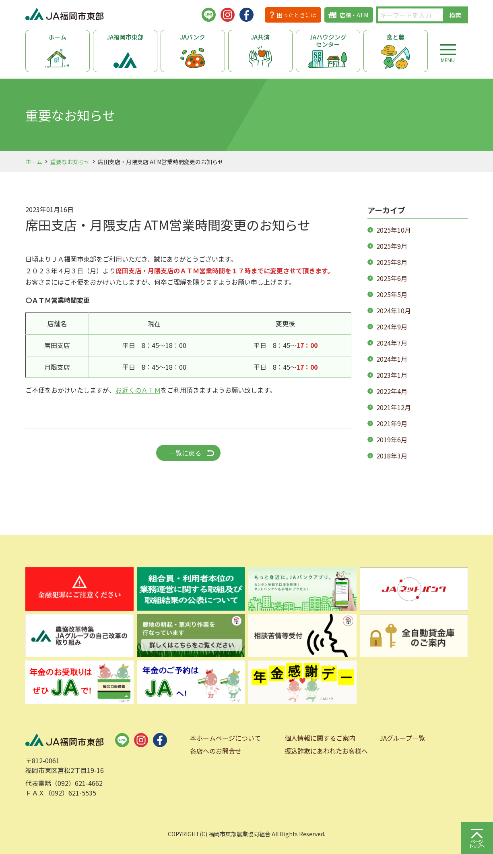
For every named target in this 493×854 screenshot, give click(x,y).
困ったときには (296, 15)
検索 (455, 15)
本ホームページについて (225, 738)
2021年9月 (391, 423)
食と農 (395, 37)
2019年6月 (391, 439)
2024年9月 (391, 326)
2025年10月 (393, 230)
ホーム (57, 37)
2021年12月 (393, 407)
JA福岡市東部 (125, 37)
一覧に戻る (185, 453)
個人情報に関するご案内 (320, 738)
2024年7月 (391, 343)
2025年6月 (391, 278)
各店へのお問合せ (215, 751)
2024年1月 (391, 359)
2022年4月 (391, 391)
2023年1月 (391, 375)
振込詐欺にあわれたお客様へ (326, 751)
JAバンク (192, 37)
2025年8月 (391, 262)
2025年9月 (391, 246)
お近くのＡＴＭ (138, 390)
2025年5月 (391, 294)
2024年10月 (393, 310)
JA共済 (260, 37)
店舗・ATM (354, 15)
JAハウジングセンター (328, 40)
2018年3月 (391, 455)
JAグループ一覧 (402, 738)
